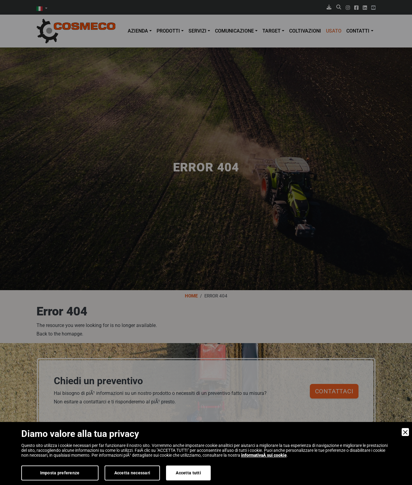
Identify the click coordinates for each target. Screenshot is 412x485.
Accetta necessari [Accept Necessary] (132, 472)
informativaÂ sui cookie (264, 455)
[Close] (405, 432)
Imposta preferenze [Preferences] (60, 472)
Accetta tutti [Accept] (188, 472)
